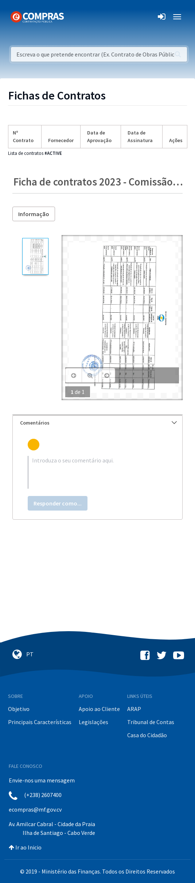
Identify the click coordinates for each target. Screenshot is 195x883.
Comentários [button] (98, 422)
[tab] (97, 422)
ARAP (134, 708)
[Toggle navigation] (74, 16)
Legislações (93, 722)
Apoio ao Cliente (99, 708)
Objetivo (19, 708)
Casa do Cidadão (147, 735)
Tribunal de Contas (150, 722)
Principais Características (39, 722)
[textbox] (97, 472)
